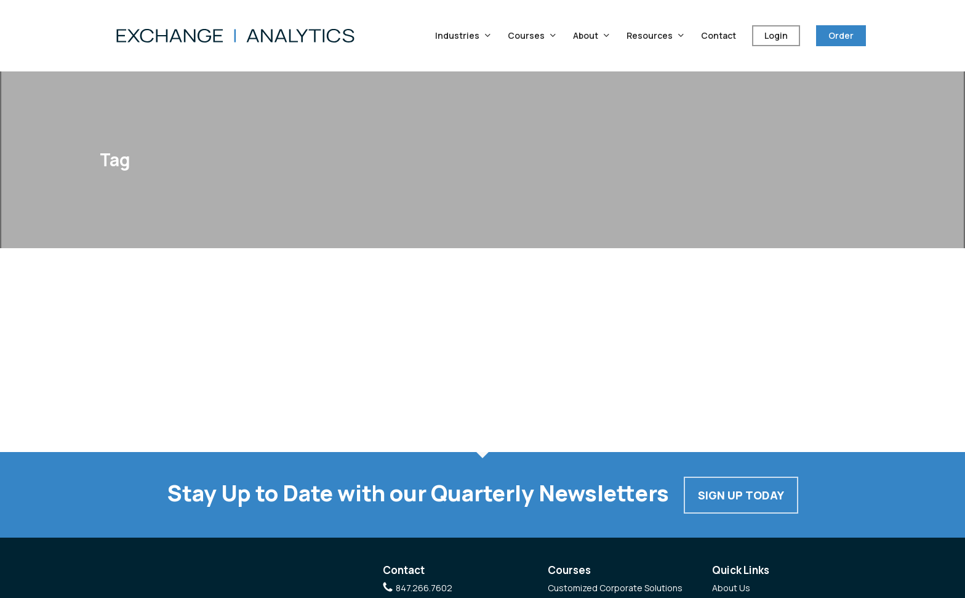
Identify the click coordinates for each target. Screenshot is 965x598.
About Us (731, 588)
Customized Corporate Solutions (615, 588)
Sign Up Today (741, 495)
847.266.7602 (424, 588)
